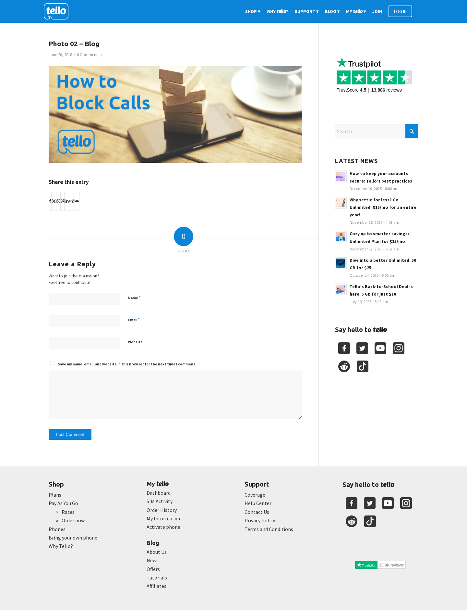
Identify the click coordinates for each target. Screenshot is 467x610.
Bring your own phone (73, 537)
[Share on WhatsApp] (58, 201)
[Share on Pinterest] (62, 201)
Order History (162, 510)
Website (135, 342)
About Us (157, 552)
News (153, 560)
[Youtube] (380, 348)
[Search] (376, 131)
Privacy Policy (260, 520)
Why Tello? (61, 546)
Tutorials (157, 577)
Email (133, 320)
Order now (73, 520)
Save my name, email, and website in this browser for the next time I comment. (127, 364)
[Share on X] (54, 201)
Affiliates (156, 586)
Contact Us (257, 512)
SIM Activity (160, 501)
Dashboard (159, 492)
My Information (164, 518)
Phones (57, 529)
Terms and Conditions (269, 529)
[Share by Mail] (77, 201)
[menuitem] (252, 11)
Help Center (258, 503)
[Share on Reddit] (72, 201)
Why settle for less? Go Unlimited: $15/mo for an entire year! (383, 207)
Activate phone (163, 527)
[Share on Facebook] (50, 201)
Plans (55, 494)
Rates (68, 512)
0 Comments (88, 54)
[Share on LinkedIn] (67, 201)
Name (134, 297)
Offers (153, 569)
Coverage (255, 494)
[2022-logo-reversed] (58, 11)
